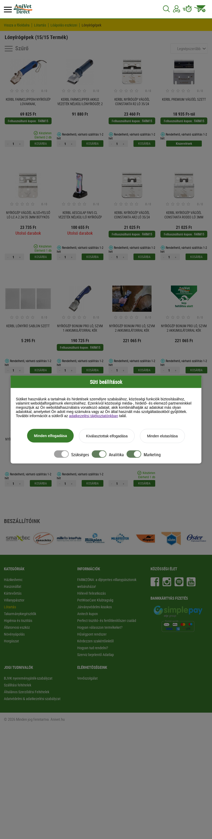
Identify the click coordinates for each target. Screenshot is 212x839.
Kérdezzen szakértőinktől (95, 640)
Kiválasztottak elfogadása (107, 436)
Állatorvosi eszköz (17, 627)
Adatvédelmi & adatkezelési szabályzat (32, 698)
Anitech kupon (87, 613)
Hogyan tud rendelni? (92, 647)
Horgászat (11, 640)
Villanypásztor (14, 600)
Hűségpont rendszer (92, 634)
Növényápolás (14, 634)
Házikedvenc (13, 579)
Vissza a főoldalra (17, 25)
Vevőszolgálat (87, 678)
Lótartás (40, 25)
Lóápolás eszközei (64, 25)
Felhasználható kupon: (22, 121)
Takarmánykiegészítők (20, 613)
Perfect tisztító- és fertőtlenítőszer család (106, 620)
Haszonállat (12, 586)
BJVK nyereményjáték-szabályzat (28, 678)
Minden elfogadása (50, 436)
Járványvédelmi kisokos (94, 606)
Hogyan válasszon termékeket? (99, 627)
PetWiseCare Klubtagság (95, 600)
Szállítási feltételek (17, 684)
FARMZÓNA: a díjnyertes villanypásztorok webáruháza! (106, 583)
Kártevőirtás (12, 593)
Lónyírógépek (91, 25)
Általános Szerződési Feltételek (26, 691)
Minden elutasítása (162, 436)
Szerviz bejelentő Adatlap (95, 654)
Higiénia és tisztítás (18, 620)
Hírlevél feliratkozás (91, 593)
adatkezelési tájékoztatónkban (93, 416)
